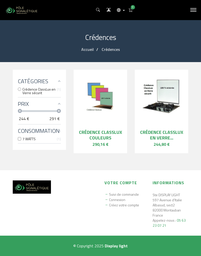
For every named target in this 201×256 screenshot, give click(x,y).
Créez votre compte (124, 205)
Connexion (117, 200)
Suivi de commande (124, 194)
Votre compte (120, 183)
